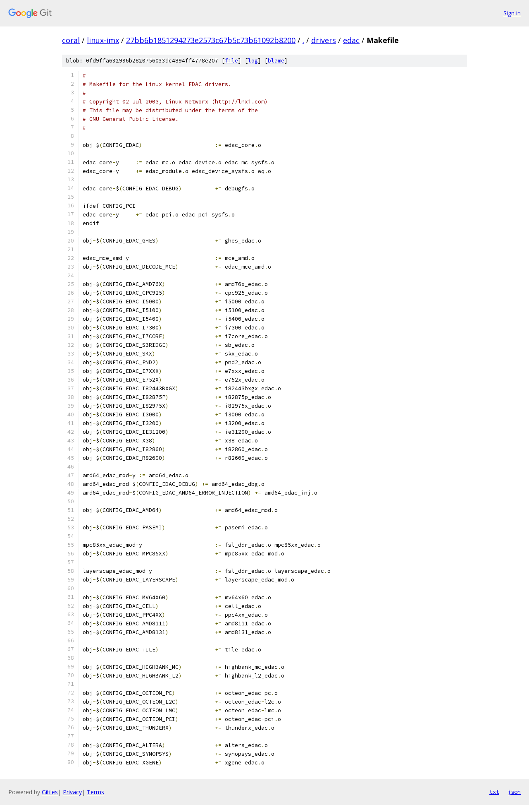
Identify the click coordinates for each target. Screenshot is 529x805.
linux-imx (103, 40)
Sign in (512, 13)
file (231, 60)
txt (494, 791)
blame (276, 60)
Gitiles (50, 792)
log (253, 60)
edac (351, 40)
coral (71, 40)
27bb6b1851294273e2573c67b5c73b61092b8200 (210, 40)
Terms (95, 792)
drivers (323, 40)
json (514, 791)
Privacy (72, 792)
